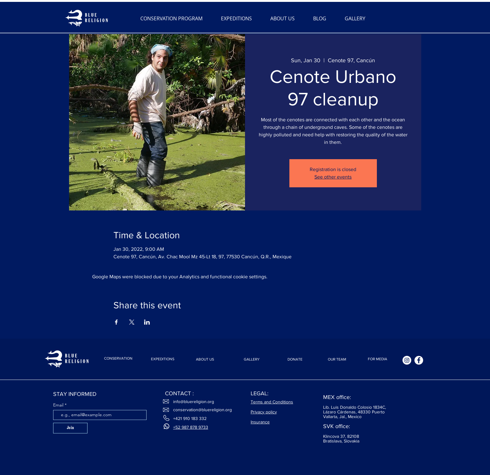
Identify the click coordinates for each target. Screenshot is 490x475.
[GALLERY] (251, 359)
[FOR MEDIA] (377, 359)
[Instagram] (406, 360)
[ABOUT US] (205, 359)
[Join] (70, 428)
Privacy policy (264, 411)
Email (59, 405)
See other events (333, 176)
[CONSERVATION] (118, 358)
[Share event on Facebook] (116, 322)
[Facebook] (418, 360)
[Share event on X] (132, 322)
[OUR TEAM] (337, 359)
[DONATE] (295, 359)
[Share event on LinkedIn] (147, 322)
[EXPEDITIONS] (162, 359)
